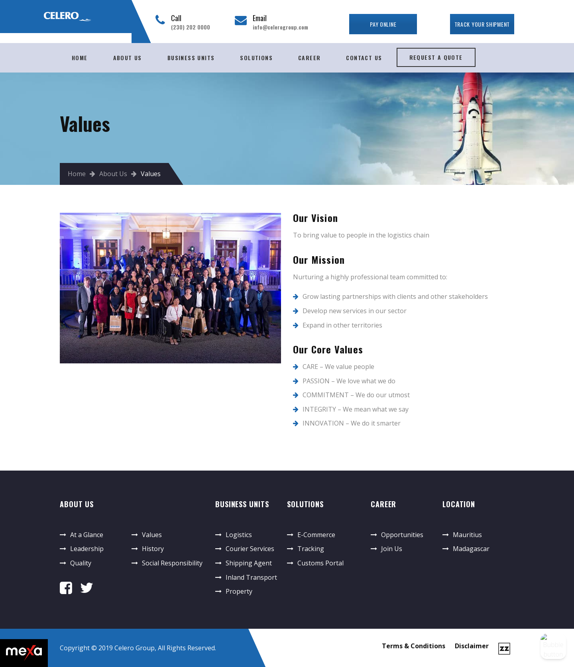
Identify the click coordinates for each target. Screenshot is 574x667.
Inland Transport (251, 577)
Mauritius (467, 534)
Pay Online (383, 24)
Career (309, 57)
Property (239, 591)
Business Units (191, 57)
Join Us (391, 548)
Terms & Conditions (413, 645)
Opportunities (402, 534)
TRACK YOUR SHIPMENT (482, 24)
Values (152, 534)
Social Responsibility (172, 563)
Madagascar (471, 548)
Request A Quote (436, 57)
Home (80, 57)
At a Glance (86, 534)
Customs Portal (320, 563)
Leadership (87, 548)
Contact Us (364, 57)
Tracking (310, 548)
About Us (127, 57)
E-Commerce (316, 534)
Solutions (256, 57)
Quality (80, 563)
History (153, 548)
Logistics (239, 534)
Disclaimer (472, 645)
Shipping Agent (249, 563)
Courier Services (250, 548)
